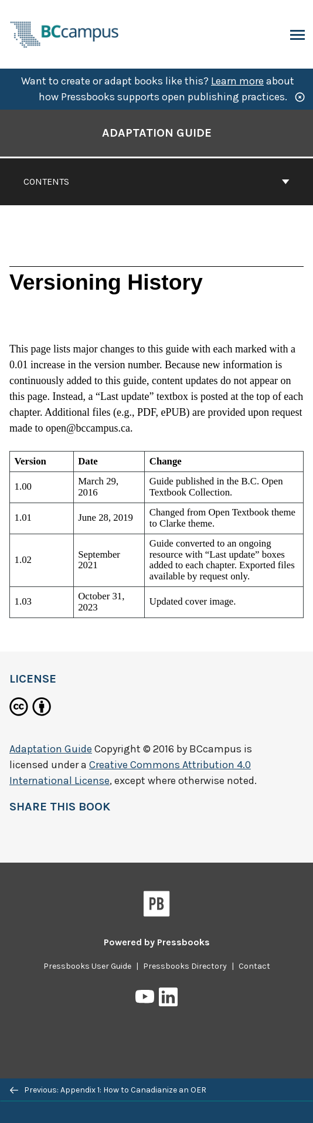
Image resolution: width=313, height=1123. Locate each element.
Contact (254, 966)
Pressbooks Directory (185, 966)
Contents (156, 181)
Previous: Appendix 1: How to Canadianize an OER (108, 1090)
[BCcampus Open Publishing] (64, 33)
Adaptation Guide (50, 748)
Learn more (237, 80)
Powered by (157, 942)
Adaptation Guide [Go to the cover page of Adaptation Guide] (157, 133)
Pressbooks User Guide (87, 966)
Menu (296, 35)
